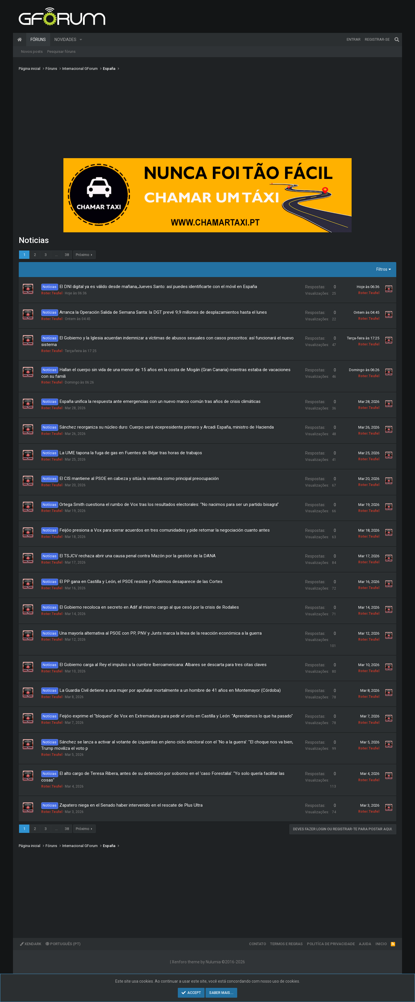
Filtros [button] (381, 269)
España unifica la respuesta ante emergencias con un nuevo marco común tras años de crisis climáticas (160, 401)
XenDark (30, 944)
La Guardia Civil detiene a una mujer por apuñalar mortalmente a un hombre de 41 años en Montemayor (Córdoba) (170, 690)
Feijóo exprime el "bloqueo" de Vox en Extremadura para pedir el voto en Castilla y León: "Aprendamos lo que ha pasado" (176, 716)
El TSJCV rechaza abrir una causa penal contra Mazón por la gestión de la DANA (137, 555)
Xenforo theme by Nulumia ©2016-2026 (208, 962)
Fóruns (38, 39)
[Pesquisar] (397, 39)
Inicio (381, 944)
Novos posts (32, 51)
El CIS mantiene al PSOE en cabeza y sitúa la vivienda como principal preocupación (139, 478)
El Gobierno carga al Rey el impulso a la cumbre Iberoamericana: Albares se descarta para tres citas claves (163, 664)
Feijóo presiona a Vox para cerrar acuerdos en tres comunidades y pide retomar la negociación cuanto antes (164, 530)
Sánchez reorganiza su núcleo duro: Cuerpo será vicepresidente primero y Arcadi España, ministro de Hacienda (166, 427)
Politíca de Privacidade (331, 944)
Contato (257, 944)
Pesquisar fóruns (61, 51)
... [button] (56, 255)
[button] (81, 39)
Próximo (82, 255)
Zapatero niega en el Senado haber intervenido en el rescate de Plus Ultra (131, 805)
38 (67, 255)
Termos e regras (286, 944)
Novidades (65, 39)
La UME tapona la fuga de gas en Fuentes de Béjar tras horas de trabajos (130, 452)
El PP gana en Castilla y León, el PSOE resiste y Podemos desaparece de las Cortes (140, 581)
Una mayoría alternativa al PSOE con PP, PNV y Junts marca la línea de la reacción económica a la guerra (160, 633)
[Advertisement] (207, 116)
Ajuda (365, 944)
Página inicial (19, 39)
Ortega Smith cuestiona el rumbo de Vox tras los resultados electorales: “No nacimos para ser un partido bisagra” (169, 504)
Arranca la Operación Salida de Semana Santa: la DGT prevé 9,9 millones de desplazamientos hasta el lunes (163, 312)
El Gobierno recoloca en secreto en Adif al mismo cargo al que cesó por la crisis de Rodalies (149, 607)
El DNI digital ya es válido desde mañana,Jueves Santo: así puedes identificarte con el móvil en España (158, 286)
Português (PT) (63, 944)
